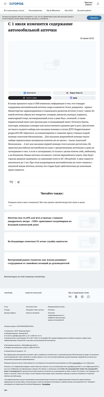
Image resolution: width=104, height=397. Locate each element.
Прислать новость (88, 3)
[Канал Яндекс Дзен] (29, 98)
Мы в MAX (69, 10)
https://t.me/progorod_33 (13, 371)
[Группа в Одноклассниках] (76, 296)
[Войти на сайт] (97, 3)
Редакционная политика (56, 307)
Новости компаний (32, 313)
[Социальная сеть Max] (74, 98)
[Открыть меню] (5, 3)
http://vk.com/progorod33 (70, 369)
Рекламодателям (35, 10)
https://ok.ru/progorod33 (89, 369)
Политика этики (31, 307)
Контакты (51, 310)
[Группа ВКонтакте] (29, 93)
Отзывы (7, 310)
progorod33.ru (77, 363)
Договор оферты (10, 313)
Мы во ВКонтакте (53, 10)
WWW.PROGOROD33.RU (25, 326)
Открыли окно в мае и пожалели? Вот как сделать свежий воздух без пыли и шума (52, 204)
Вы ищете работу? (84, 10)
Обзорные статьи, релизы (35, 310)
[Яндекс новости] (74, 93)
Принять (94, 18)
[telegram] (19, 182)
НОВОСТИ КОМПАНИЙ (33, 293)
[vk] (11, 182)
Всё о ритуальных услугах (14, 10)
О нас (6, 307)
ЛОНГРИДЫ (8, 293)
